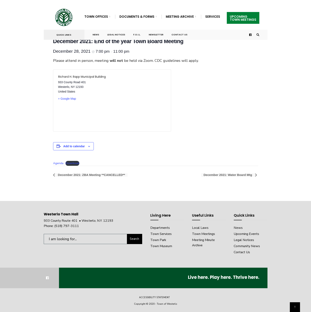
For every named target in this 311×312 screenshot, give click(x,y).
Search (134, 239)
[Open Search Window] (257, 34)
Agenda (58, 163)
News (96, 34)
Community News (247, 246)
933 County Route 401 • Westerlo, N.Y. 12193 (78, 220)
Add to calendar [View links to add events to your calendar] (74, 146)
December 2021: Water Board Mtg (228, 175)
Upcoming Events (246, 234)
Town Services (161, 234)
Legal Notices (116, 34)
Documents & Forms (136, 16)
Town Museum (161, 246)
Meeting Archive (180, 16)
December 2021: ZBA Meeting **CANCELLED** (91, 175)
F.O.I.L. (137, 34)
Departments (160, 228)
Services (212, 16)
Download (72, 163)
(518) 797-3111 (66, 226)
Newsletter (156, 34)
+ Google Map (67, 98)
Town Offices (96, 16)
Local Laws (200, 228)
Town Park (158, 240)
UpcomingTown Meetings (243, 18)
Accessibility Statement (154, 297)
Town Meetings (203, 234)
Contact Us (179, 34)
